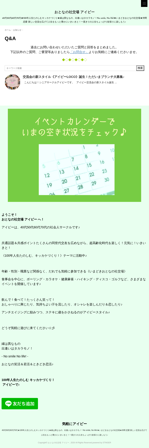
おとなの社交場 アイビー (74, 12)
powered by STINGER (101, 443)
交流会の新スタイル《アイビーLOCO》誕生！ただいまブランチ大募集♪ (73, 77)
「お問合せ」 (79, 52)
